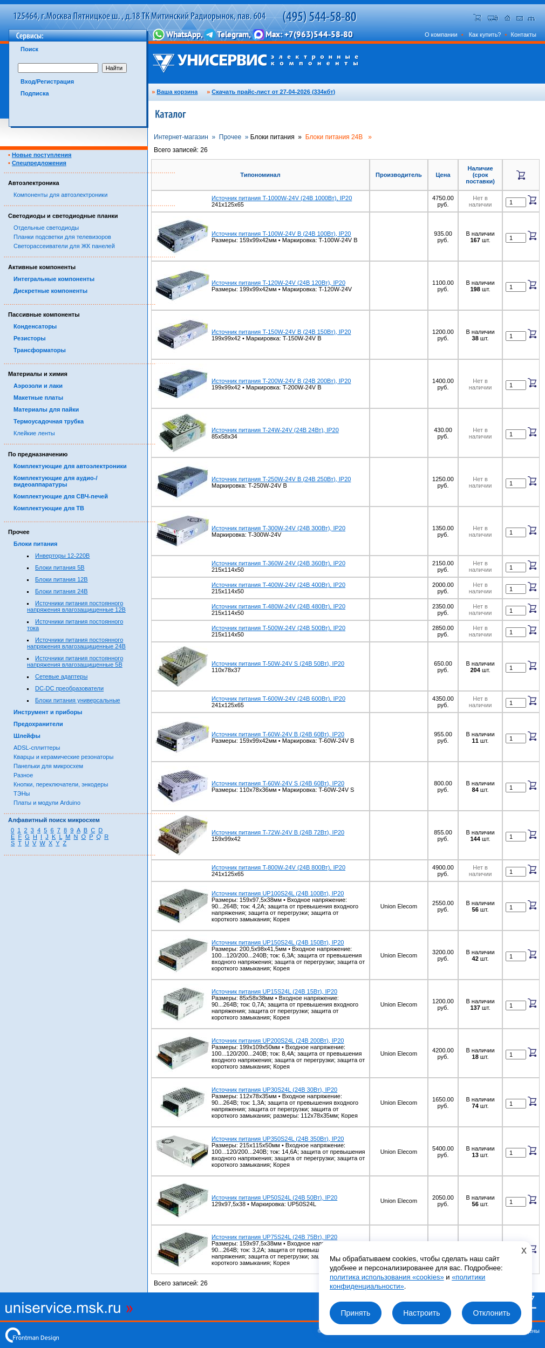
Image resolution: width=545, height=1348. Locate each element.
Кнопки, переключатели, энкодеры (60, 784)
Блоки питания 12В (61, 579)
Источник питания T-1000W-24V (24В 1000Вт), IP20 (282, 198)
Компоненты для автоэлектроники (60, 194)
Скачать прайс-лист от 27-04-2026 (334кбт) (273, 91)
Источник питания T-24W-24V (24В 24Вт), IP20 (275, 430)
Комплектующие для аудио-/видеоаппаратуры (55, 481)
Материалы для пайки (46, 409)
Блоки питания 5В (60, 567)
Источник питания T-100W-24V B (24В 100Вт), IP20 (281, 233)
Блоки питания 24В (61, 591)
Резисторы (29, 338)
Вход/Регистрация (47, 81)
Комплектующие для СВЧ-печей (60, 496)
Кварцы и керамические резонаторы (63, 757)
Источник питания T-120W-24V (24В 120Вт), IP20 (278, 282)
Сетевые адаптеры (61, 676)
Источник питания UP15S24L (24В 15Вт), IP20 (274, 991)
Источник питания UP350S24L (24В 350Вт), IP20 (278, 1138)
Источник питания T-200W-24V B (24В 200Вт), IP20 (281, 381)
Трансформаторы (39, 350)
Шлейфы (26, 736)
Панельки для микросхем (48, 766)
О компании (441, 34)
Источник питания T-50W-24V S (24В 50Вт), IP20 (278, 663)
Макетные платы (38, 397)
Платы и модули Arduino (46, 802)
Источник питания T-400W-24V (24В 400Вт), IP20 (278, 584)
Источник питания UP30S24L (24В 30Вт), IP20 (274, 1089)
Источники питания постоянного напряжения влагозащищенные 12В (76, 606)
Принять (355, 1313)
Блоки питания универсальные (77, 700)
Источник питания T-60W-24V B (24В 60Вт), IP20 (278, 734)
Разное (23, 775)
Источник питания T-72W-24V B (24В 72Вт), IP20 (278, 832)
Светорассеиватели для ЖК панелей (64, 246)
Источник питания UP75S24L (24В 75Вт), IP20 (274, 1237)
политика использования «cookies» (387, 1277)
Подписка (35, 93)
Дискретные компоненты (50, 291)
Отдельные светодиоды (46, 227)
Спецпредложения (39, 163)
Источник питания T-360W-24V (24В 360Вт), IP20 (278, 563)
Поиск (29, 49)
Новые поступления (42, 155)
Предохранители (38, 724)
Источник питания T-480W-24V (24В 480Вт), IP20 (278, 606)
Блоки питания (35, 543)
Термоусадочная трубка (48, 421)
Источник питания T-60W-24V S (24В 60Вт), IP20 (278, 783)
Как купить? (485, 34)
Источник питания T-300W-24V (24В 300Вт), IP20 (278, 528)
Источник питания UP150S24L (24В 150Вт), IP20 (278, 942)
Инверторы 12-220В (62, 555)
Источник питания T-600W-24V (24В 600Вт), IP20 (278, 698)
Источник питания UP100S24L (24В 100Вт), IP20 (278, 893)
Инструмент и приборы (48, 712)
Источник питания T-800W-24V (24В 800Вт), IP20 (278, 867)
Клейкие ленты (34, 433)
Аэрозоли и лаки (38, 385)
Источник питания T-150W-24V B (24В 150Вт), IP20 (281, 332)
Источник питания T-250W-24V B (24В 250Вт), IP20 (281, 479)
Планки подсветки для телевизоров (62, 237)
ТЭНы (21, 793)
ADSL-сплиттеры (36, 747)
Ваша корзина (176, 91)
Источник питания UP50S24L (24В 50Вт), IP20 (274, 1197)
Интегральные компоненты (53, 279)
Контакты (523, 34)
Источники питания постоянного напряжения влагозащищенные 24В (76, 643)
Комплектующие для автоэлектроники (70, 466)
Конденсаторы (35, 326)
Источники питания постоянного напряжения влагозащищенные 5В (75, 661)
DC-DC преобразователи (69, 688)
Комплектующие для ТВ (48, 508)
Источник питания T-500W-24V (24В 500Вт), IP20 (278, 628)
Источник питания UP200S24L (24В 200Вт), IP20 (278, 1040)
